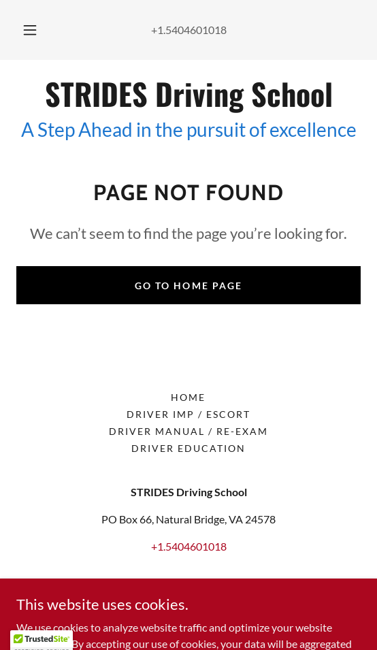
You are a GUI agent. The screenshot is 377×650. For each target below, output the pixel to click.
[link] (188, 94)
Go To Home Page (188, 285)
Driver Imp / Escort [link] (188, 414)
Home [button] (188, 397)
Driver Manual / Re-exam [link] (188, 431)
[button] (32, 30)
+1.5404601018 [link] (189, 29)
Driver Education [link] (188, 448)
